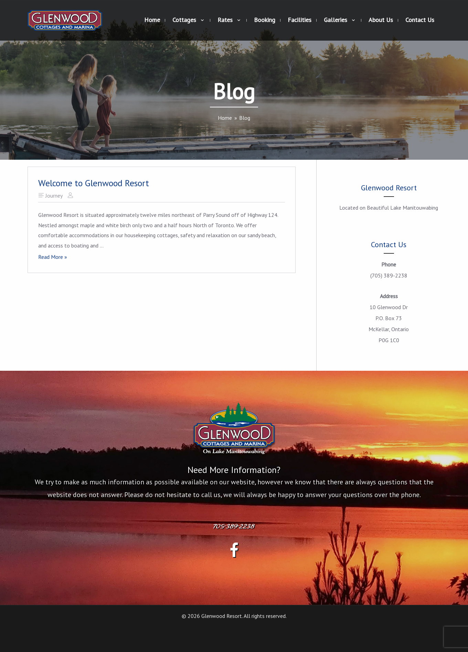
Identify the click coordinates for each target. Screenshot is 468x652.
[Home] (225, 117)
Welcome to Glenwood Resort (93, 183)
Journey (54, 195)
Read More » (52, 257)
